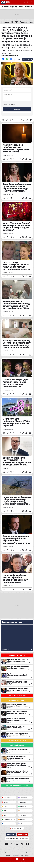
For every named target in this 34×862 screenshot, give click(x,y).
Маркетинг (15, 855)
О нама (21, 855)
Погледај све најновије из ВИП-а (17, 785)
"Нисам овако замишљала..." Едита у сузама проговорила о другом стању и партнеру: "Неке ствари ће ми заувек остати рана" (17, 751)
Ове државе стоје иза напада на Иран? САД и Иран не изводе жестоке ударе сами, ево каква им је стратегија (17, 668)
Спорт (6, 806)
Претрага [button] (28, 2)
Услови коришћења (9, 104)
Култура (23, 815)
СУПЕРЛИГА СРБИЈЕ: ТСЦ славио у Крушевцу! (17, 728)
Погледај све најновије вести (17, 695)
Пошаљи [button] (17, 109)
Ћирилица (22, 834)
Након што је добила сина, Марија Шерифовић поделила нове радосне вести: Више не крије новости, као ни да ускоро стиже (17, 758)
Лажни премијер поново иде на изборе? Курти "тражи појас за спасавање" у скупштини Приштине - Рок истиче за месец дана (17, 533)
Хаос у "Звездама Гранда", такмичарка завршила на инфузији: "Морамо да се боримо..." (17, 220)
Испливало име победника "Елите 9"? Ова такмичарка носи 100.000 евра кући (17, 416)
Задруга (23, 806)
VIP (12, 22)
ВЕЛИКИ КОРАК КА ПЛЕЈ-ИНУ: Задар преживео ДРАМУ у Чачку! (17, 735)
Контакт (27, 855)
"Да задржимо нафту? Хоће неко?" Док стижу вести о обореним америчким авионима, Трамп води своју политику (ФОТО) (17, 690)
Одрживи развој (9, 820)
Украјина (28, 7)
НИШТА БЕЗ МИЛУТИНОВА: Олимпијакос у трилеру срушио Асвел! (17, 713)
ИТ (21, 824)
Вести (21, 7)
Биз (5, 815)
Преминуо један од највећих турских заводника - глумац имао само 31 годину (17, 142)
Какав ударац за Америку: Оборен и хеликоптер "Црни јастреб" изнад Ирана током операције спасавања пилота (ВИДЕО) (17, 494)
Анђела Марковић (12, 55)
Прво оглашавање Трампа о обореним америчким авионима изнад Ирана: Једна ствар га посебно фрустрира (17, 661)
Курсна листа (16, 828)
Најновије (13, 7)
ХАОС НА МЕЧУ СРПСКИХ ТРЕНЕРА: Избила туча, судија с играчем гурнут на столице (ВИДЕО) (17, 720)
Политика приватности (11, 853)
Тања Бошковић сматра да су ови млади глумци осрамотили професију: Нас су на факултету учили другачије (17, 181)
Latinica (10, 834)
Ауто (5, 824)
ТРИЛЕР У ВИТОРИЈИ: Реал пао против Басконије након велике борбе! (17, 706)
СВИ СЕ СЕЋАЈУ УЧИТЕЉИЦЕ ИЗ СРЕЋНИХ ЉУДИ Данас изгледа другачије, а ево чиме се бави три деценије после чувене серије (17, 259)
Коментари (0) (27, 59)
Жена (22, 811)
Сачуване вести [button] (24, 2)
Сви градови (5, 649)
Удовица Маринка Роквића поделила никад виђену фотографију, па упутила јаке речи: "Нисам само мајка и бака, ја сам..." (17, 298)
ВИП (5, 811)
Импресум (7, 855)
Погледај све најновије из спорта (17, 740)
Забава (22, 820)
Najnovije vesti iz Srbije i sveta (17, 839)
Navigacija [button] (31, 2)
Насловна (5, 7)
